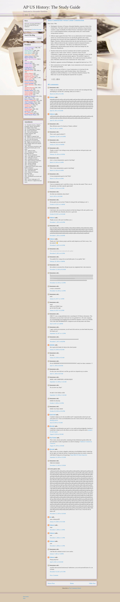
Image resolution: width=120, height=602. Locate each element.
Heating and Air (54, 420)
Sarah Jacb (52, 414)
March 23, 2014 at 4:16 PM (57, 178)
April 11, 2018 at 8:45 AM (56, 365)
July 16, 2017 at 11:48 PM (56, 323)
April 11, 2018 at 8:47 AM (56, 373)
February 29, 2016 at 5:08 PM (57, 261)
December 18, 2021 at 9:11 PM (57, 571)
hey (50, 517)
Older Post (92, 583)
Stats (24, 598)
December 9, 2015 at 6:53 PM (57, 253)
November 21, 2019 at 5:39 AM (58, 465)
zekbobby (52, 345)
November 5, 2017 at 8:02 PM (57, 341)
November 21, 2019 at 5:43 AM (58, 513)
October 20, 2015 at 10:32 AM (57, 214)
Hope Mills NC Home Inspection (78, 455)
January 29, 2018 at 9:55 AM (57, 357)
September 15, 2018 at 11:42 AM (58, 395)
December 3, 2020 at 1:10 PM (57, 529)
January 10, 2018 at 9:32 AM (57, 349)
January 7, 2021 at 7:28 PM (57, 554)
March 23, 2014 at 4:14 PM (57, 162)
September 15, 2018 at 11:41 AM (58, 382)
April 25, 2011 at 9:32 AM (56, 110)
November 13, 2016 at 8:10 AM (58, 269)
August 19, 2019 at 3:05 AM (57, 445)
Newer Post (51, 583)
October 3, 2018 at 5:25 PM (57, 403)
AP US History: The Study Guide (51, 7)
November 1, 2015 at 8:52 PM (57, 222)
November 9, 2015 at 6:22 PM (57, 245)
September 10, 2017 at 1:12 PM (58, 333)
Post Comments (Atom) (75, 588)
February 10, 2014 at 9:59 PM (57, 154)
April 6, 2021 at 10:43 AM (56, 562)
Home (26, 15)
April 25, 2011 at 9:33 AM (56, 120)
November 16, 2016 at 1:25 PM (58, 282)
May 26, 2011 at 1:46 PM (56, 128)
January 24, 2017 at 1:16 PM (57, 299)
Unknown (52, 97)
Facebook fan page (36, 29)
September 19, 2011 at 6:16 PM (58, 136)
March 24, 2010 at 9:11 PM (57, 94)
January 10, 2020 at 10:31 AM (57, 521)
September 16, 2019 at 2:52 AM (58, 457)
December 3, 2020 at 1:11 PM (57, 537)
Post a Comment (54, 575)
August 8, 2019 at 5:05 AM (56, 434)
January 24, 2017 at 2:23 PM (57, 310)
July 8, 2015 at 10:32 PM (56, 196)
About (32, 15)
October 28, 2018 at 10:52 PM (57, 411)
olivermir (51, 426)
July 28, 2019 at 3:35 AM (56, 422)
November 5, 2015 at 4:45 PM (57, 235)
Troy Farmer (52, 437)
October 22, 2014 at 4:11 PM (57, 188)
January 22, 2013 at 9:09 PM (57, 144)
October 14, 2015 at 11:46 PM (57, 204)
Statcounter (26, 596)
